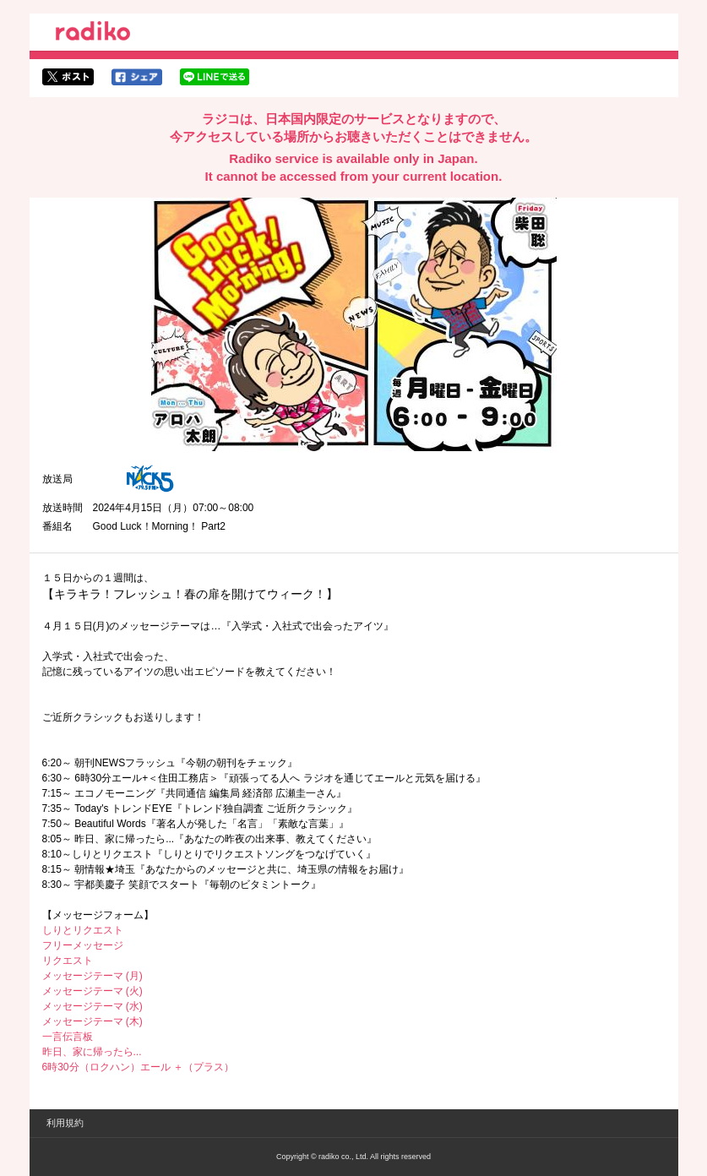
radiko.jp (93, 33)
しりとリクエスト (82, 930)
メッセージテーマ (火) (92, 991)
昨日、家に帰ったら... (92, 1052)
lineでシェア (214, 76)
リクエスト (67, 960)
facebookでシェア (136, 76)
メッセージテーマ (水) (92, 1006)
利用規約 (65, 1123)
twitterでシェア (68, 76)
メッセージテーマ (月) (92, 976)
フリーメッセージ (82, 945)
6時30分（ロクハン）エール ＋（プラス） (138, 1067)
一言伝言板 (67, 1037)
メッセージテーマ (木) (92, 1021)
